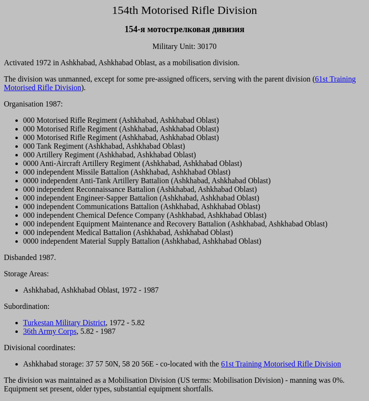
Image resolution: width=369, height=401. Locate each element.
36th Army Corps (49, 331)
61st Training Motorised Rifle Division (281, 364)
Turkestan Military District (64, 322)
